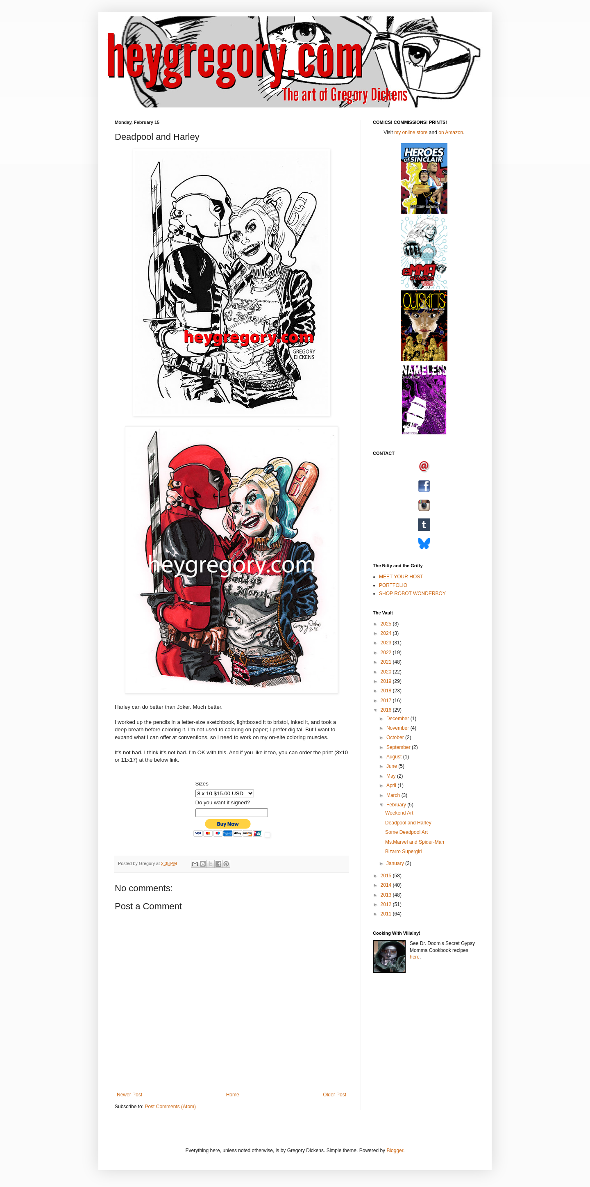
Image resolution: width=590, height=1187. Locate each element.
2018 (387, 691)
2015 (387, 876)
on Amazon (450, 132)
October (395, 737)
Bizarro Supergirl (403, 851)
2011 (387, 914)
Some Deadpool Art (406, 832)
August (394, 757)
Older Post (334, 1095)
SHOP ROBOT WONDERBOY (412, 593)
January (395, 863)
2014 (387, 885)
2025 (387, 624)
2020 (387, 672)
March (394, 795)
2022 (387, 652)
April (391, 785)
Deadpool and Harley (408, 823)
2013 (387, 895)
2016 (387, 710)
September (399, 747)
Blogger (394, 1150)
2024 (387, 633)
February (396, 805)
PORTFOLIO (393, 585)
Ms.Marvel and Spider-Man (414, 842)
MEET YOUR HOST (401, 577)
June (392, 766)
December (398, 718)
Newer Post (129, 1095)
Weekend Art (399, 813)
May (391, 776)
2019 (387, 681)
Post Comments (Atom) (170, 1106)
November (398, 728)
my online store (410, 132)
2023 (387, 643)
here (415, 957)
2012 (387, 904)
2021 (387, 662)
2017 (387, 700)
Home (232, 1095)
